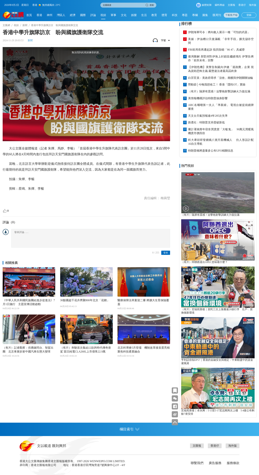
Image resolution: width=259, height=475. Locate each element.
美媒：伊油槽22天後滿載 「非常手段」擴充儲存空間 (221, 41)
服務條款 (233, 463)
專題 (185, 15)
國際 (83, 15)
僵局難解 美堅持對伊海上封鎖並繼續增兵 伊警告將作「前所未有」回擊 (221, 58)
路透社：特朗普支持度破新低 (206, 122)
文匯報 (231, 5)
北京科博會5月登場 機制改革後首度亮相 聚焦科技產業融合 (144, 349)
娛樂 (134, 15)
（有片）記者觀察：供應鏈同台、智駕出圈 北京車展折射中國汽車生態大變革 (28, 349)
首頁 (29, 15)
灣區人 (61, 15)
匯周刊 (217, 15)
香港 (39, 15)
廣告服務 (215, 463)
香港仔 (242, 5)
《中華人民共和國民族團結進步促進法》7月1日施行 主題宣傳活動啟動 (29, 302)
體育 (164, 15)
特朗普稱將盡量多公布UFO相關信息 (210, 150)
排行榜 (186, 24)
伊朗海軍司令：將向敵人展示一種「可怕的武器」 (219, 32)
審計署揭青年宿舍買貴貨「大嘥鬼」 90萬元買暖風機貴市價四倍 (221, 131)
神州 (49, 15)
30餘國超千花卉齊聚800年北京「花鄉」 (85, 300)
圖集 (205, 15)
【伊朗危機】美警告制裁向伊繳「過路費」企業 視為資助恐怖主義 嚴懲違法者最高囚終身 (221, 69)
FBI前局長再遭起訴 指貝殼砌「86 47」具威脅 (216, 49)
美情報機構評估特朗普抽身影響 (208, 98)
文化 (124, 15)
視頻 (103, 15)
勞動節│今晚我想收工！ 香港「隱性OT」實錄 (216, 84)
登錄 (248, 15)
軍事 (113, 15)
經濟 (73, 15)
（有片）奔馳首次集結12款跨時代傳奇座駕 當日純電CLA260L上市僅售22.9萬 (85, 349)
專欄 (195, 15)
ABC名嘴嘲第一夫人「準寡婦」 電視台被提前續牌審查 (221, 106)
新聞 (24, 25)
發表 (165, 252)
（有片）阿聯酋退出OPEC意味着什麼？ (204, 262)
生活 (144, 15)
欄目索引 (129, 429)
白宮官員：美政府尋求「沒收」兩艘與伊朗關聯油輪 (220, 77)
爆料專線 (220, 5)
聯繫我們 (197, 463)
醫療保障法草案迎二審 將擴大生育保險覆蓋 (143, 302)
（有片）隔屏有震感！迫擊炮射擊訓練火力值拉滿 (219, 91)
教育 (154, 15)
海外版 (252, 5)
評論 (93, 15)
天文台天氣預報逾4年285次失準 (208, 115)
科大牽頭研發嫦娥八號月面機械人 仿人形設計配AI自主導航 (221, 141)
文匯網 (6, 25)
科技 (174, 15)
